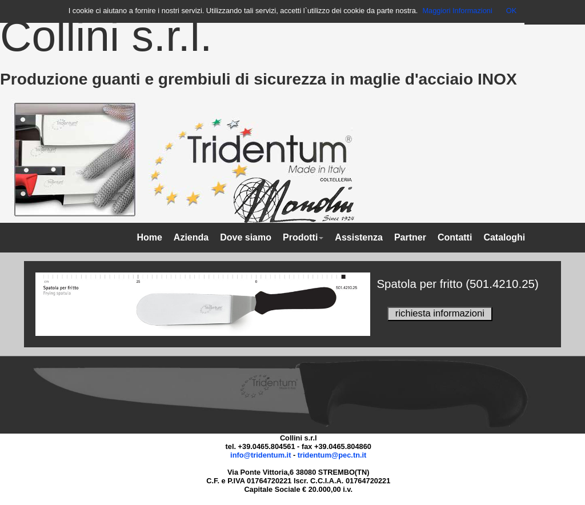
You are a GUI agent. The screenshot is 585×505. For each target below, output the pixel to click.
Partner (410, 237)
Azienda (191, 237)
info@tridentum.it (260, 455)
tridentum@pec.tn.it (332, 455)
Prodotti (303, 237)
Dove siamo (245, 237)
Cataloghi (504, 237)
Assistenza (359, 237)
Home (149, 237)
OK (511, 10)
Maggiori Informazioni (457, 10)
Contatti (455, 237)
